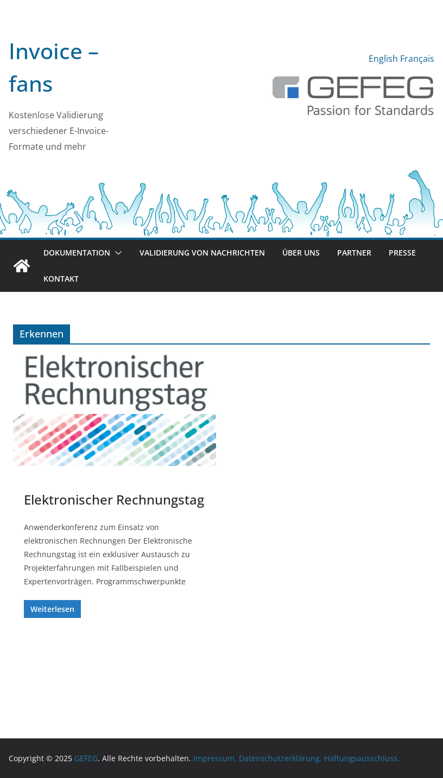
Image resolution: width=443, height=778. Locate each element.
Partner (354, 252)
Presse (402, 252)
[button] (116, 252)
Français (417, 59)
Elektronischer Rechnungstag (114, 499)
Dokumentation (76, 252)
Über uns (301, 252)
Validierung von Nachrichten (202, 252)
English (383, 59)
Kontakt (61, 278)
